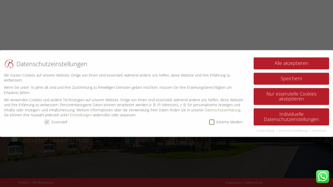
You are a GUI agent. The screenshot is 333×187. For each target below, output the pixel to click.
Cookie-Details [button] (266, 128)
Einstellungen (81, 112)
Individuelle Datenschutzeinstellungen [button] (291, 114)
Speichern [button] (291, 76)
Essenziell (55, 119)
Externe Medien (225, 119)
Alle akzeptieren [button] (291, 60)
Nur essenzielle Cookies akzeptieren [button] (291, 93)
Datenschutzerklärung (222, 107)
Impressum (319, 128)
